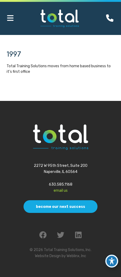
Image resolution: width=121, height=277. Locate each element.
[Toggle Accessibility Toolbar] (111, 259)
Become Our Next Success (60, 206)
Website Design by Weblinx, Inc (60, 256)
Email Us (61, 190)
